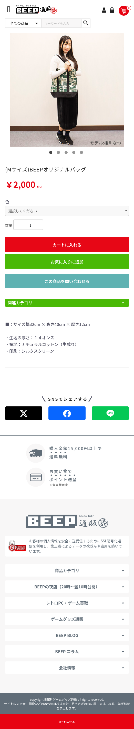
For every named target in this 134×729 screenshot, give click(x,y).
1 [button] (51, 153)
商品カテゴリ (67, 570)
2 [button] (59, 153)
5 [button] (82, 153)
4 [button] (74, 153)
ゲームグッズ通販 (67, 619)
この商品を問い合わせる (66, 281)
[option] (67, 90)
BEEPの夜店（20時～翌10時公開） (67, 587)
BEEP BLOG (67, 635)
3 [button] (67, 153)
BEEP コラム (67, 651)
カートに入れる (67, 245)
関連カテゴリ (20, 302)
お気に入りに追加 (66, 262)
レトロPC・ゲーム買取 (67, 603)
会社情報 (67, 667)
